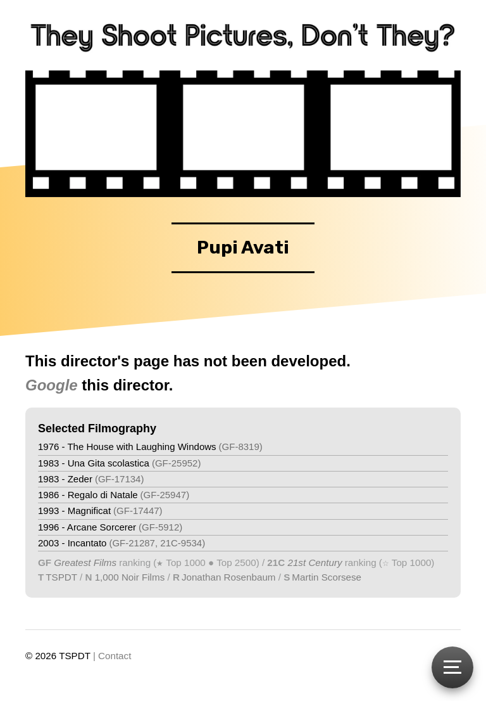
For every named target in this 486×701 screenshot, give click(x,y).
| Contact (112, 655)
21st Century (313, 562)
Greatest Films (85, 562)
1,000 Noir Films (130, 577)
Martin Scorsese (326, 577)
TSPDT (61, 577)
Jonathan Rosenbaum (229, 577)
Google (51, 385)
